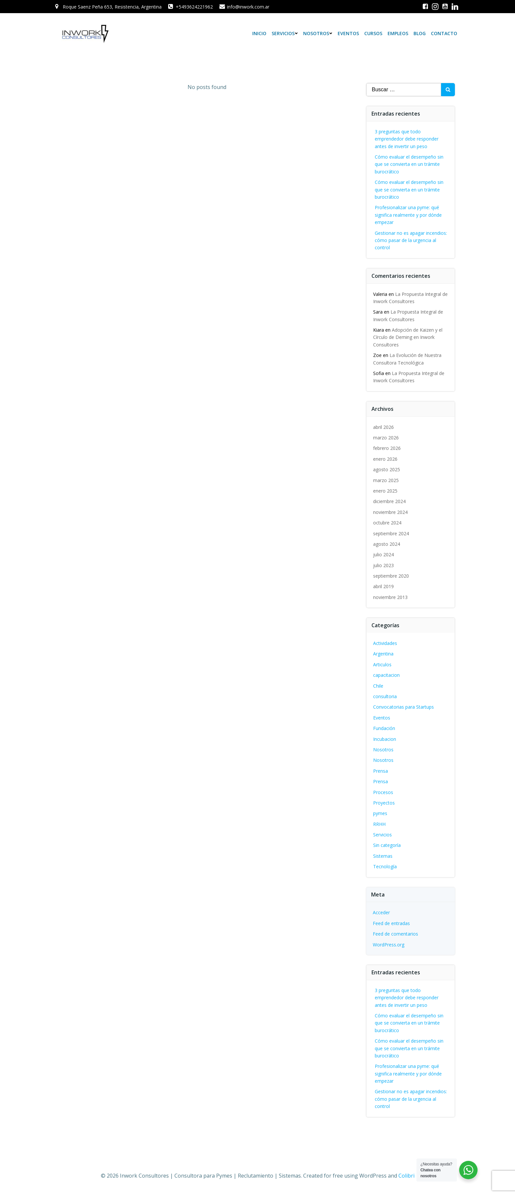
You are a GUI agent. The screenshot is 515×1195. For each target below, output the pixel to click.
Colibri (406, 1175)
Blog (420, 33)
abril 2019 (383, 586)
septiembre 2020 (391, 576)
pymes (380, 813)
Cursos (373, 33)
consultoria (385, 696)
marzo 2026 (386, 437)
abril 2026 (383, 427)
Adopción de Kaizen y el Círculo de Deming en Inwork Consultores (407, 337)
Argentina (383, 654)
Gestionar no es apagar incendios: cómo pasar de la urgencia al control (411, 240)
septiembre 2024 (391, 533)
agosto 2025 (386, 469)
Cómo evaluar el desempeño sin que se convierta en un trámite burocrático (409, 164)
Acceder (381, 912)
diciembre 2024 (389, 501)
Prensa (380, 771)
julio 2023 (383, 565)
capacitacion (386, 675)
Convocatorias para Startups (403, 707)
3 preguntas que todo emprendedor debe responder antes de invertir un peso (406, 138)
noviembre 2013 (390, 597)
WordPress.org (388, 944)
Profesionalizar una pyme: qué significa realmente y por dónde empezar (408, 214)
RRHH (379, 824)
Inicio (259, 33)
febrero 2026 (387, 448)
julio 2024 (383, 554)
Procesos (383, 792)
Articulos (382, 664)
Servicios (285, 33)
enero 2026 (385, 459)
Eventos (348, 33)
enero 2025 (385, 491)
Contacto (444, 33)
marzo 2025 (386, 480)
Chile (378, 686)
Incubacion (384, 739)
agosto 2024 (386, 544)
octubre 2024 (387, 523)
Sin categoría (387, 845)
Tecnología (385, 866)
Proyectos (384, 803)
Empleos (398, 33)
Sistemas (382, 856)
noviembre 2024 (390, 512)
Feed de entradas (391, 923)
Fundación (384, 728)
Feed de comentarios (395, 934)
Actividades (385, 643)
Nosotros (317, 33)
